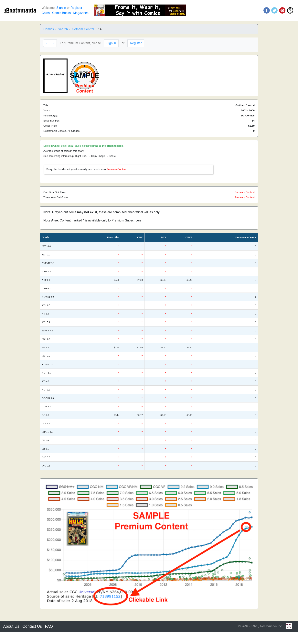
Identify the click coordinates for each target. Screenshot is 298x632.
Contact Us (32, 626)
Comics (48, 29)
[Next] (53, 43)
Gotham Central (83, 29)
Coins (46, 13)
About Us (11, 626)
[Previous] (46, 43)
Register (76, 7)
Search (63, 29)
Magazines (80, 13)
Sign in (61, 7)
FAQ (49, 626)
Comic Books (61, 13)
